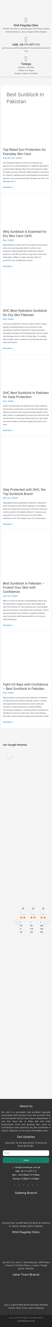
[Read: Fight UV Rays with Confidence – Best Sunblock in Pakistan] (26, 656)
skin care (10, 158)
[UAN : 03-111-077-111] (26, 39)
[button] (26, 77)
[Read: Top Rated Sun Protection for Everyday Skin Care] (18, 129)
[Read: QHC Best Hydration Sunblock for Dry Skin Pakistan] (18, 290)
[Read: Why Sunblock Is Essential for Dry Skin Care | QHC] (18, 211)
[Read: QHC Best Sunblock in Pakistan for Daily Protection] (18, 372)
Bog (4, 158)
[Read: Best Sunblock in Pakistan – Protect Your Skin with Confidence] (26, 555)
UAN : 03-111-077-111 (26, 44)
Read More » (8, 187)
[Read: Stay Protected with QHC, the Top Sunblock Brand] (26, 462)
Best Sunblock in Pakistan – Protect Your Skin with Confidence (23, 587)
